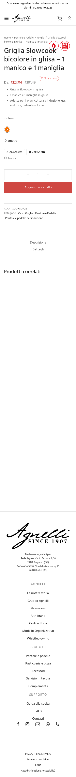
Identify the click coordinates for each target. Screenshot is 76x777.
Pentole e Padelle (24, 38)
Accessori (38, 671)
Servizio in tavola (38, 678)
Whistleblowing (38, 638)
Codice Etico (38, 623)
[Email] (37, 725)
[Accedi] (69, 18)
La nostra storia (38, 593)
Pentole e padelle (38, 656)
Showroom (38, 608)
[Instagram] (27, 725)
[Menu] (6, 18)
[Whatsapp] (48, 725)
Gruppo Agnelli (38, 601)
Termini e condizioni (38, 760)
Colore (9, 118)
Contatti (38, 718)
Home (7, 38)
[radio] (7, 130)
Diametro (10, 140)
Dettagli (38, 249)
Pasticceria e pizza (38, 663)
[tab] (38, 242)
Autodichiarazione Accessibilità (38, 771)
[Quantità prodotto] (38, 174)
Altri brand (38, 616)
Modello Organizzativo (38, 631)
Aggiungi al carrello (38, 187)
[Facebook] (18, 725)
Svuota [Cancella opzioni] (11, 158)
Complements (38, 686)
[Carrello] (59, 18)
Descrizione (38, 242)
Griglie (40, 38)
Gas (20, 213)
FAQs (38, 711)
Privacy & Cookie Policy (38, 754)
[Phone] (57, 725)
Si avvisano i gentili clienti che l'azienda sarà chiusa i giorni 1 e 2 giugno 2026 (38, 5)
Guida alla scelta (38, 703)
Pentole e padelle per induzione (24, 218)
